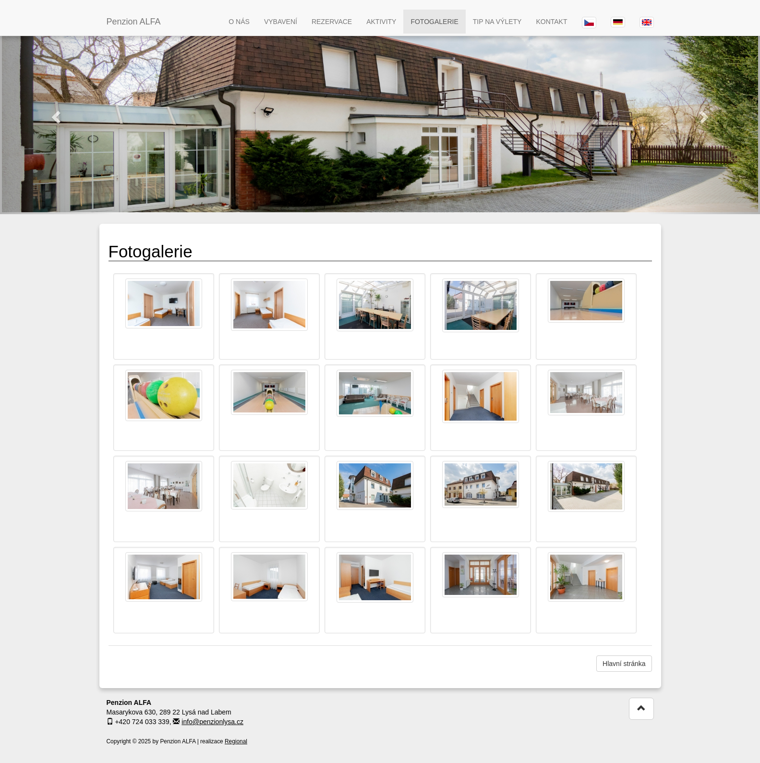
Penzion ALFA (134, 21)
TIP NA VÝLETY (497, 21)
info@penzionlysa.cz (212, 722)
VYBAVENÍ (280, 21)
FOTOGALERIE (434, 21)
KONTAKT (551, 21)
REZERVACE (332, 21)
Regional (236, 741)
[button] (57, 116)
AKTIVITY (381, 21)
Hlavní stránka (624, 663)
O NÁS (239, 21)
